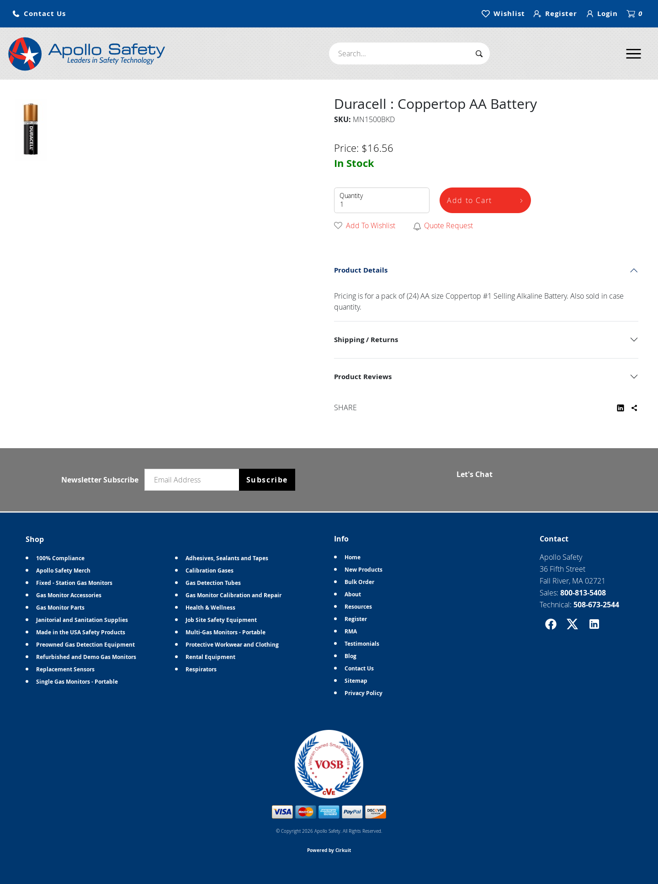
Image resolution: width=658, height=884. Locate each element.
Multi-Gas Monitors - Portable (225, 632)
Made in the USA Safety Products (80, 632)
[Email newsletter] (193, 480)
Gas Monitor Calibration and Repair (233, 595)
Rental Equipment (210, 657)
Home (353, 557)
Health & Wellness (210, 607)
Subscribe (267, 480)
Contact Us (359, 668)
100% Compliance (60, 558)
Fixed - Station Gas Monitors (74, 583)
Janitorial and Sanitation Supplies (82, 620)
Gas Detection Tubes (213, 583)
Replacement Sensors (65, 669)
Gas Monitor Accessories (68, 595)
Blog (350, 656)
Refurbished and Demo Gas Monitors (86, 657)
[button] (39, 14)
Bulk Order (359, 582)
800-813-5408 (583, 593)
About (353, 594)
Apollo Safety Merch (63, 570)
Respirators (201, 669)
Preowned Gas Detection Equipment (85, 644)
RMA (351, 631)
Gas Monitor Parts (60, 607)
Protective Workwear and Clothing (232, 644)
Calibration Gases (209, 570)
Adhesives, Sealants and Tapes (227, 558)
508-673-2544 (596, 605)
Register (356, 619)
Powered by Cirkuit (329, 850)
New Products (363, 569)
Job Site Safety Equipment (221, 620)
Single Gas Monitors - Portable (77, 682)
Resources (358, 607)
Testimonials (362, 644)
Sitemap (356, 681)
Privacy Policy (363, 693)
